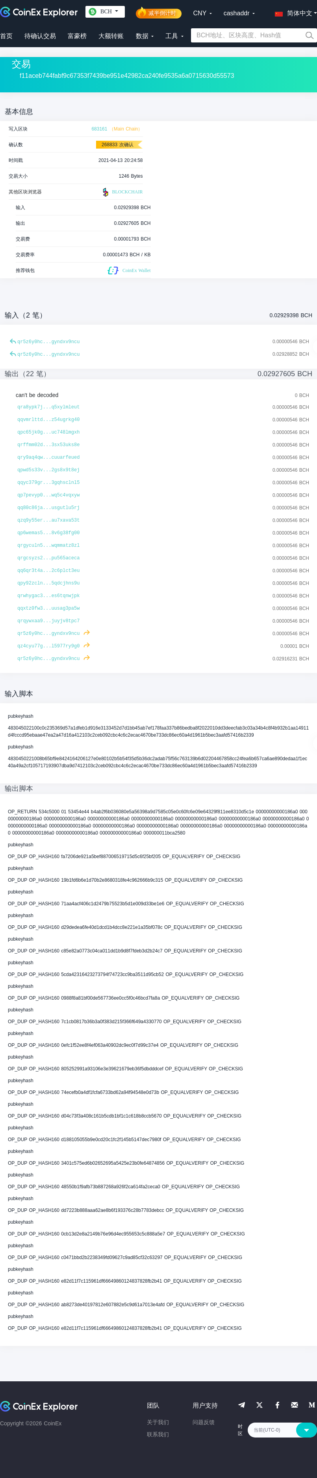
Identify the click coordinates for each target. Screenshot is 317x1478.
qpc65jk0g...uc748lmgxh (48, 432)
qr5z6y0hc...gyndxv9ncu (48, 342)
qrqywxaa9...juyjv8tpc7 (48, 621)
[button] (292, 12)
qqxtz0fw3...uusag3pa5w (48, 608)
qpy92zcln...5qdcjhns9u (48, 583)
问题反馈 (204, 1422)
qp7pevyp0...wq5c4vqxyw (48, 495)
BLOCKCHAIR (122, 192)
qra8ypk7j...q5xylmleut (48, 407)
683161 (99, 129)
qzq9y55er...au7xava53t (48, 520)
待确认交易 (40, 36)
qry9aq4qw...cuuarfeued (48, 457)
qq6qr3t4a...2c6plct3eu (48, 571)
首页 (6, 36)
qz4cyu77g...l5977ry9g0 (48, 646)
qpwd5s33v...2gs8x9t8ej (48, 470)
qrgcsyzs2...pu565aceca (48, 558)
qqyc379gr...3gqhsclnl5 (48, 482)
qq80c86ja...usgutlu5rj (48, 508)
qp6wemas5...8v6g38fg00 (48, 533)
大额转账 (111, 36)
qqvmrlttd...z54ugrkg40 (48, 420)
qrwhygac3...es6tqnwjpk (48, 596)
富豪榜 (77, 36)
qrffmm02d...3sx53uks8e (48, 445)
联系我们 (158, 1434)
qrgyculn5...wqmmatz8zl (48, 545)
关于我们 (158, 1422)
